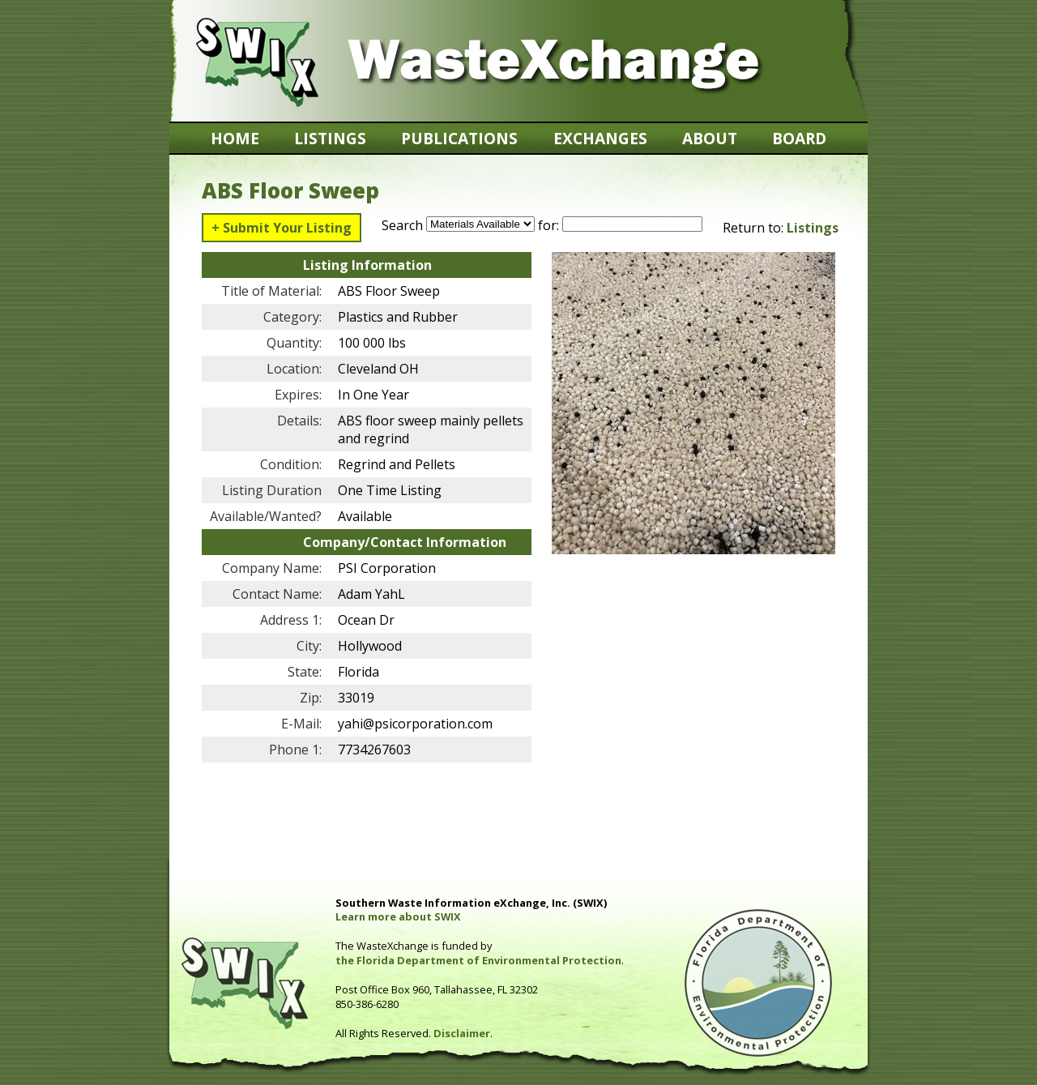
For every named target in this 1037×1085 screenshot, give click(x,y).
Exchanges (600, 138)
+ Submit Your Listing (281, 228)
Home (235, 138)
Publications (459, 138)
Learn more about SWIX (398, 916)
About (709, 138)
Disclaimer (461, 1033)
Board (799, 138)
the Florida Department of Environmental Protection (478, 960)
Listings (330, 138)
